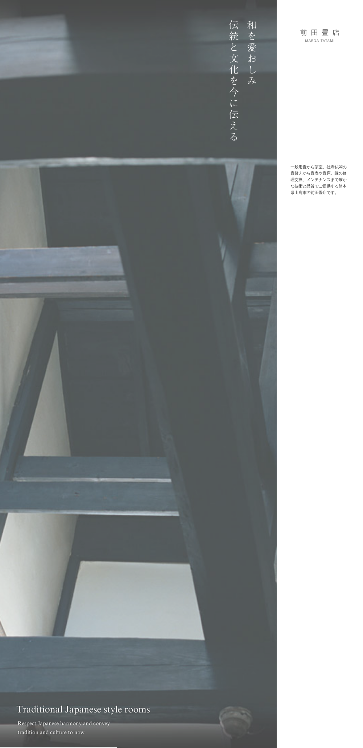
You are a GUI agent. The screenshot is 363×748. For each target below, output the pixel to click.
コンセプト (320, 77)
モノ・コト (317, 115)
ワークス (320, 89)
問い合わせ (320, 127)
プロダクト (319, 102)
